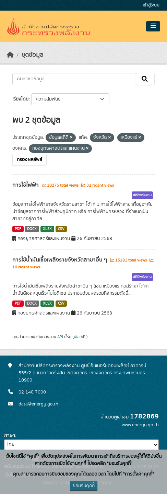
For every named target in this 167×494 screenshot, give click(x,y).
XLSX (47, 229)
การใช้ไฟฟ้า (26, 185)
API (60, 337)
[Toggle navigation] (153, 26)
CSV (61, 229)
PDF (18, 229)
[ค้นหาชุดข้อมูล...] (74, 79)
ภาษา (9, 435)
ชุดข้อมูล (32, 55)
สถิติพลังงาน (142, 195)
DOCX (32, 229)
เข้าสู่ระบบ (151, 5)
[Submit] (145, 79)
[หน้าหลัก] (10, 55)
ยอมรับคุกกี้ (84, 485)
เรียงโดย (20, 99)
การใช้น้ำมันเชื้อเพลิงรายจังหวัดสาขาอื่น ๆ (60, 259)
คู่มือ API (79, 337)
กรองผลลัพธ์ (29, 159)
